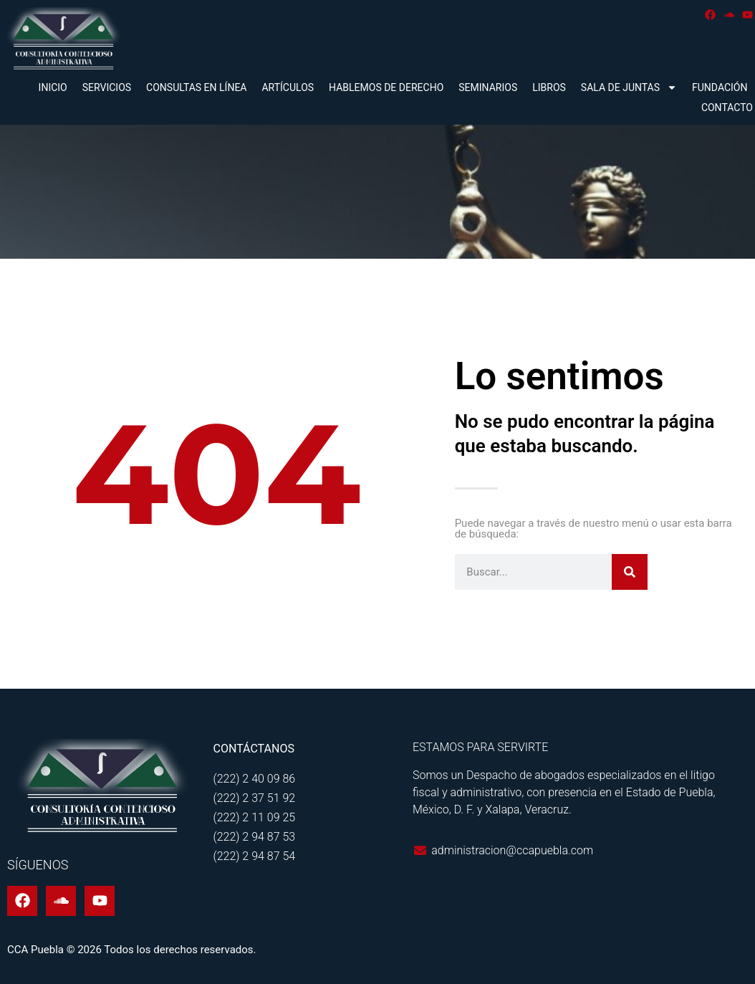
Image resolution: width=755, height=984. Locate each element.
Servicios (106, 87)
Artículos (287, 87)
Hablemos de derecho (386, 87)
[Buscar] (630, 572)
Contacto (727, 107)
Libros (549, 87)
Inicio (53, 87)
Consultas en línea (196, 87)
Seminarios (487, 87)
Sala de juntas (629, 87)
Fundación (719, 87)
